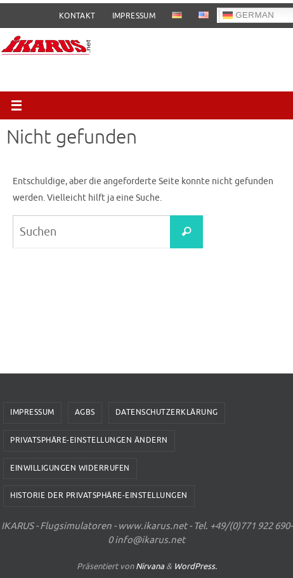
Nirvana (150, 566)
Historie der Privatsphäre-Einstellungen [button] (99, 495)
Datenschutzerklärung (166, 412)
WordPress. (195, 566)
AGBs (85, 412)
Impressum (134, 16)
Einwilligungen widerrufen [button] (70, 468)
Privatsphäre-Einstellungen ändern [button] (89, 440)
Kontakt (77, 16)
